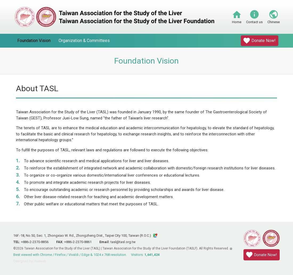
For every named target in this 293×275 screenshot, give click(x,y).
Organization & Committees (84, 40)
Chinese (273, 22)
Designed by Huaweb (29, 261)
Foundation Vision (34, 40)
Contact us (254, 22)
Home (236, 22)
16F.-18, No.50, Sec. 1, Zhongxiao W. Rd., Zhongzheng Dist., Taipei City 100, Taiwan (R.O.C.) (82, 236)
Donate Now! (263, 40)
